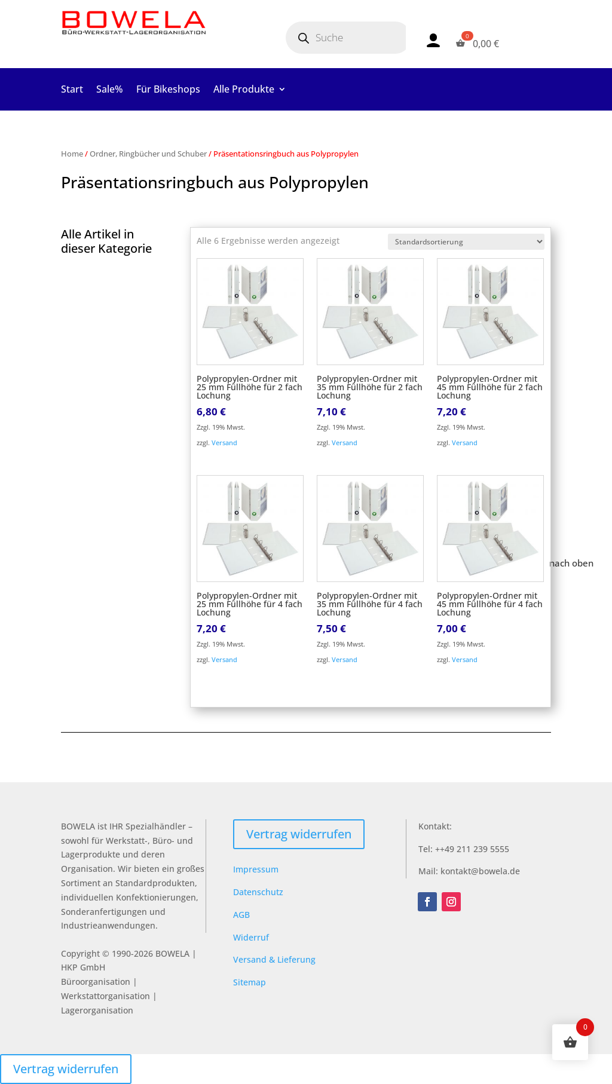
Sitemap (249, 982)
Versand (224, 442)
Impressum (256, 869)
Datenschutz (258, 892)
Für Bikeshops (168, 90)
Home (72, 153)
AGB (241, 914)
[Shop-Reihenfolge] (466, 242)
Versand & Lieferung (274, 959)
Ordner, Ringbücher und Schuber (148, 153)
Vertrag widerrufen (298, 834)
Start (72, 90)
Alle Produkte (243, 90)
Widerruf (251, 937)
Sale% (109, 90)
